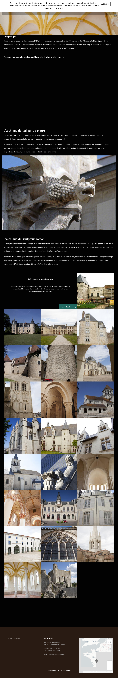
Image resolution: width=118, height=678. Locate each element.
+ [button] (110, 663)
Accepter (105, 4)
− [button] (110, 667)
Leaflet (85, 672)
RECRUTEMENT (13, 638)
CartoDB (110, 672)
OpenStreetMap (94, 672)
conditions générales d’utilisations (81, 3)
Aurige (35, 41)
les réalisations (67, 307)
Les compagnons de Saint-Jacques (57, 670)
